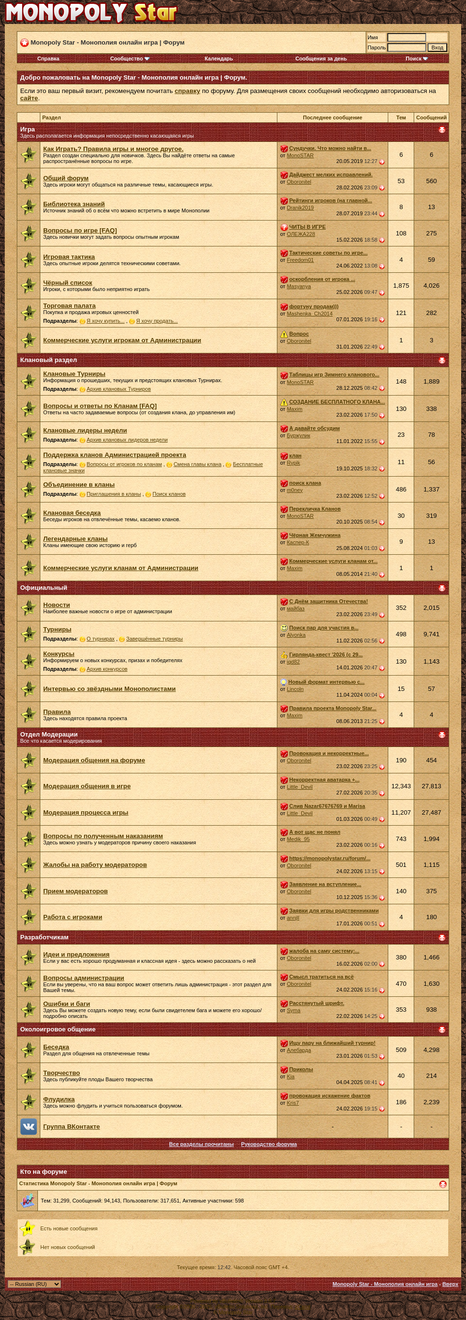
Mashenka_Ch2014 (310, 313)
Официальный (43, 587)
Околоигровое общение (58, 1029)
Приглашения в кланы (114, 494)
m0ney (295, 490)
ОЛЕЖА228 (301, 234)
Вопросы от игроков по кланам (124, 464)
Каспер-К (298, 542)
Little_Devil (300, 787)
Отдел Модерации (49, 734)
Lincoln (295, 689)
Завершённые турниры (154, 639)
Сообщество (130, 58)
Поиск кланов (169, 494)
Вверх (450, 1284)
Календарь (218, 58)
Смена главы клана (198, 464)
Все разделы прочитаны (201, 1144)
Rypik (293, 463)
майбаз (296, 608)
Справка (48, 58)
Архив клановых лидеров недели (127, 440)
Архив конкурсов (107, 669)
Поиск (417, 58)
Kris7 (293, 1103)
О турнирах (101, 639)
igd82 (293, 662)
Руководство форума (269, 1144)
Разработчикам (44, 937)
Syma (293, 1010)
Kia (291, 1076)
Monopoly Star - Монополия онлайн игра (385, 1284)
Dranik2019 (300, 207)
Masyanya (299, 286)
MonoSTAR (300, 155)
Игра (27, 129)
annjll (293, 918)
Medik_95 (298, 839)
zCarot (302, 1306)
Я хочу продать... (157, 321)
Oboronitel (299, 182)
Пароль (377, 47)
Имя (373, 37)
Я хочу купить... (106, 321)
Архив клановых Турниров (119, 389)
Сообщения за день (321, 58)
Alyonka (296, 635)
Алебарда (299, 1050)
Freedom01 (300, 260)
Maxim (294, 409)
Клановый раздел (48, 359)
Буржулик (299, 435)
